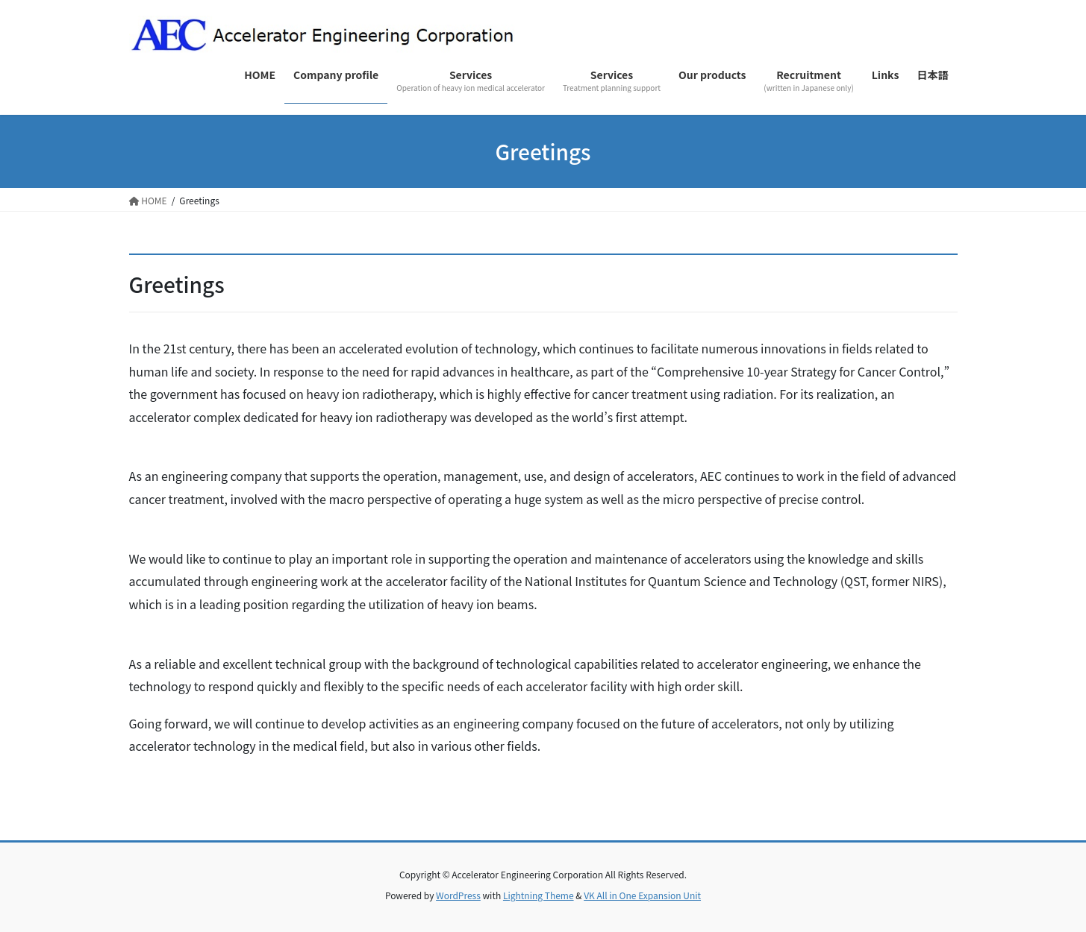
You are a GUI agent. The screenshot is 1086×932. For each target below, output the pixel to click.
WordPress (458, 895)
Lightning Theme (538, 895)
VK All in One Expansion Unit (642, 895)
